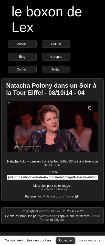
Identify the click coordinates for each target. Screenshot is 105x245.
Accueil (22, 44)
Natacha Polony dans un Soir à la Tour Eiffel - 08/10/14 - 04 (51, 89)
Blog (22, 57)
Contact (22, 69)
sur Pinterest (46, 196)
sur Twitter (67, 196)
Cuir (40, 189)
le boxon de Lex (49, 211)
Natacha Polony (57, 189)
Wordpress (46, 216)
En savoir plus (89, 240)
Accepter (65, 240)
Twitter (55, 69)
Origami (59, 219)
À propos (56, 57)
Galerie (56, 44)
